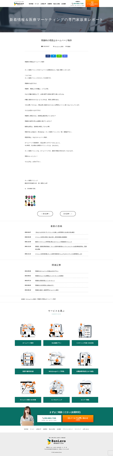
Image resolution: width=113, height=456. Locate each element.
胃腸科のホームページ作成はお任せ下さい (47, 271)
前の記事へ (46, 213)
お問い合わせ (86, 429)
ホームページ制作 (59, 46)
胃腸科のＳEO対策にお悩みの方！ (44, 285)
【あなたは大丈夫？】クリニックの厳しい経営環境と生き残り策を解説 (54, 232)
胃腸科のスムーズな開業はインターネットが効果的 (49, 276)
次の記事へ (66, 213)
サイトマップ (78, 429)
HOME (23, 299)
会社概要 (59, 429)
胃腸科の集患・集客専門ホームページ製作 (47, 290)
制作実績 (26, 429)
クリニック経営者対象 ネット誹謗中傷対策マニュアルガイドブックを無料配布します (58, 254)
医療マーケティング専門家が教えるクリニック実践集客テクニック (53, 241)
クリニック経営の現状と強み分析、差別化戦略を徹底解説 (51, 237)
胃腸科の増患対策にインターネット (45, 280)
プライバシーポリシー (68, 429)
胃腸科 (68, 46)
